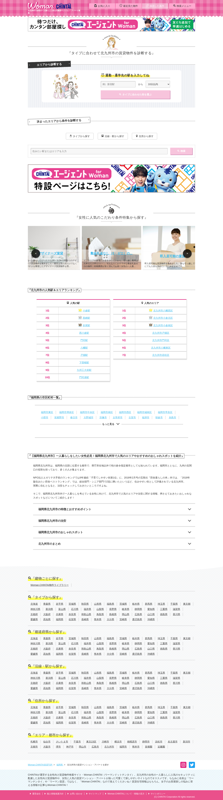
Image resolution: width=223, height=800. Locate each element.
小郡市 (44, 417)
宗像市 (103, 417)
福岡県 (59, 765)
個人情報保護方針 (54, 794)
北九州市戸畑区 (160, 332)
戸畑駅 (84, 355)
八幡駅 (84, 347)
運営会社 (35, 794)
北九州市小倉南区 (161, 325)
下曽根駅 (84, 362)
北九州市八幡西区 (161, 310)
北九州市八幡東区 (161, 347)
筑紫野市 (59, 417)
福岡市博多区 (66, 412)
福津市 (145, 417)
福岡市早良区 (165, 412)
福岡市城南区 (144, 412)
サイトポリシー (156, 794)
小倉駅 (84, 310)
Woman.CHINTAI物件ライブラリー (49, 585)
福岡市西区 (125, 412)
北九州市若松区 (160, 355)
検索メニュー (182, 5)
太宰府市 (117, 417)
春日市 (74, 417)
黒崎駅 (84, 317)
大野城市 (88, 417)
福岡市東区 (47, 412)
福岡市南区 (107, 412)
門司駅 (84, 340)
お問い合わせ (74, 794)
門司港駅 (84, 377)
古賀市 (132, 417)
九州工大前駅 (84, 370)
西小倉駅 (84, 332)
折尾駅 (84, 325)
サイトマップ (93, 794)
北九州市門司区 (160, 340)
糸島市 (172, 417)
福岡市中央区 (87, 412)
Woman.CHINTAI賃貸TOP (40, 765)
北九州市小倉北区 (161, 317)
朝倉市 (159, 417)
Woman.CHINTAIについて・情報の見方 (124, 794)
